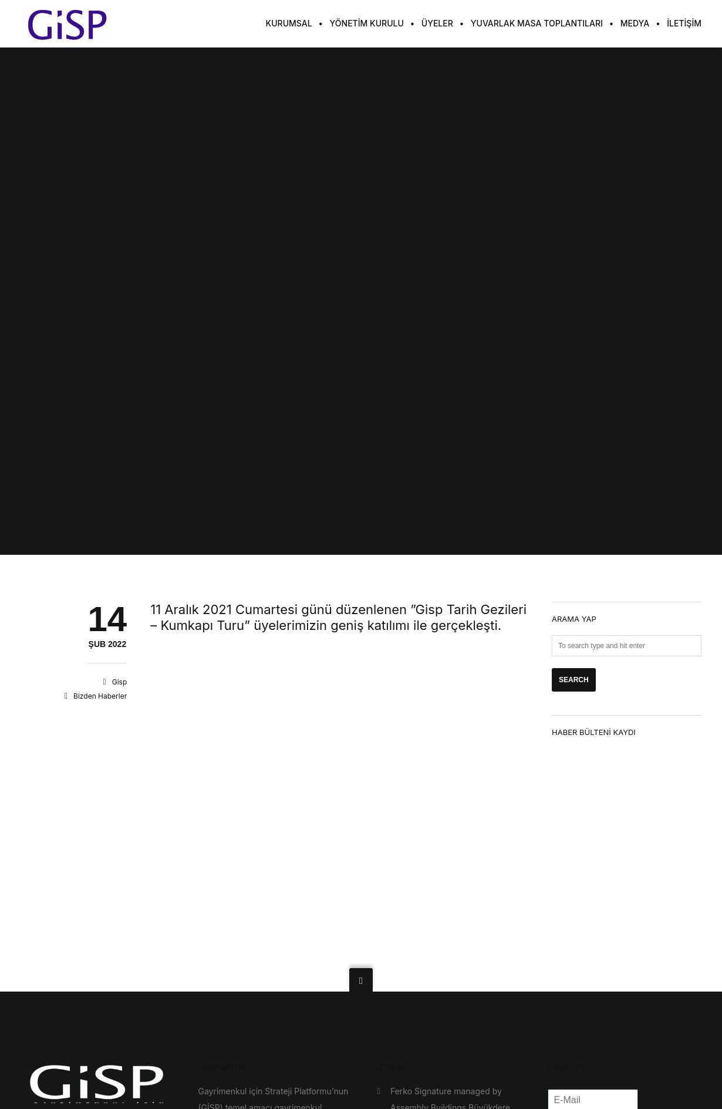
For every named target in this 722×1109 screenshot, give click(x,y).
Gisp (119, 681)
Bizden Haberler (100, 696)
